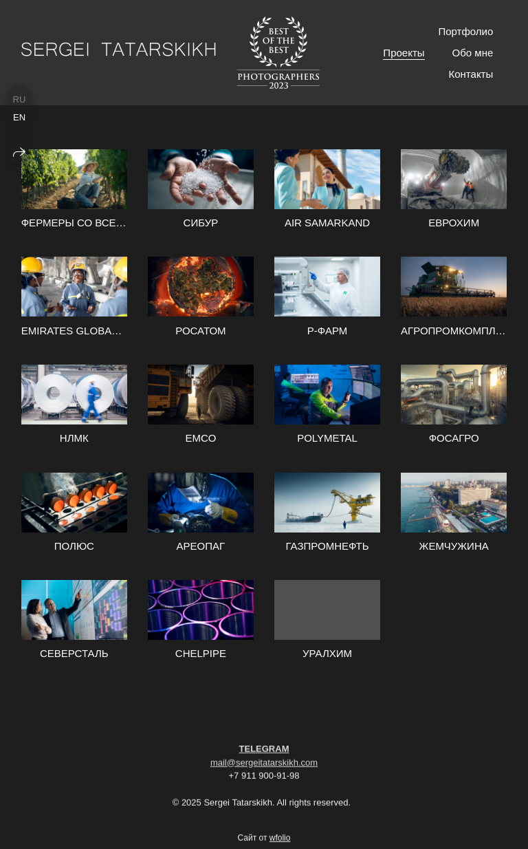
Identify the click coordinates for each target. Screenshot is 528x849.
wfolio (280, 843)
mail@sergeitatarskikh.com (264, 767)
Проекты (403, 52)
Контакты (470, 74)
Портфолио (465, 31)
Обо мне (473, 52)
